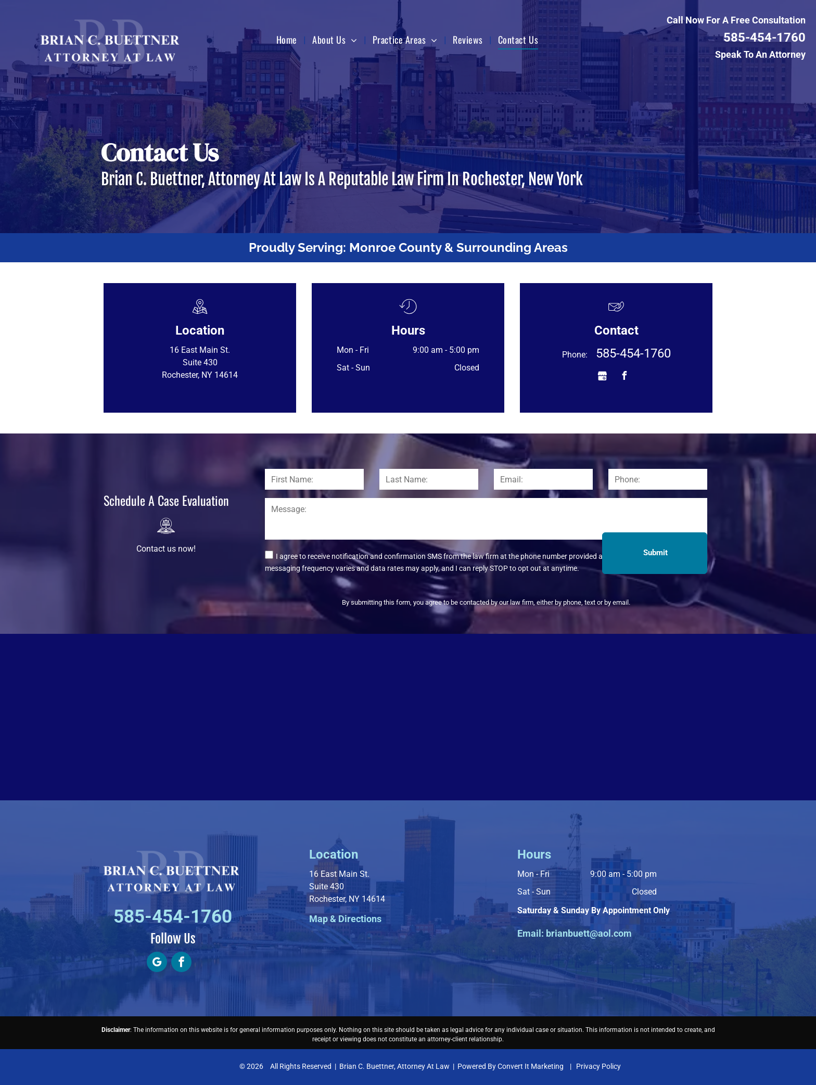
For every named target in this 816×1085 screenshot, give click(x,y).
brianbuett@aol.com (589, 933)
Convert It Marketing (531, 1066)
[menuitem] (288, 39)
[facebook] (624, 377)
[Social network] (602, 377)
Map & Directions (345, 918)
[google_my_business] (157, 963)
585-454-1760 (764, 37)
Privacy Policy (598, 1066)
